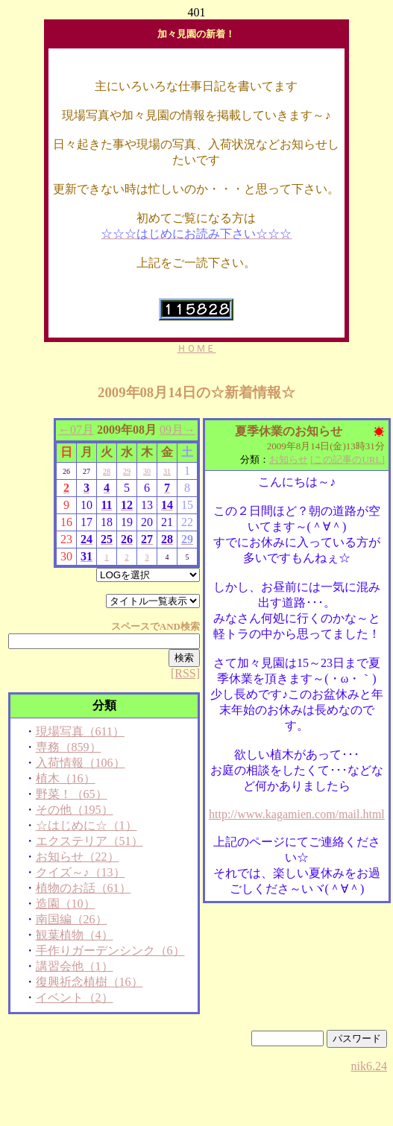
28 (106, 471)
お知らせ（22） (77, 856)
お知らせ (288, 459)
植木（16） (65, 778)
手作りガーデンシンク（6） (110, 950)
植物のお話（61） (83, 888)
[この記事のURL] (347, 459)
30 (147, 471)
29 (127, 471)
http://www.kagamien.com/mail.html (297, 814)
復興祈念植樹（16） (89, 981)
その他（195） (74, 809)
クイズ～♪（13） (80, 872)
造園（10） (65, 903)
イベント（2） (74, 997)
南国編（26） (71, 919)
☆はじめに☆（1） (86, 825)
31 (167, 471)
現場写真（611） (80, 731)
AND (170, 626)
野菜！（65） (71, 794)
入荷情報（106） (80, 762)
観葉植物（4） (74, 935)
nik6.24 (369, 1066)
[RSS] (185, 673)
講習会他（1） (74, 966)
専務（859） (68, 747)
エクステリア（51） (89, 841)
